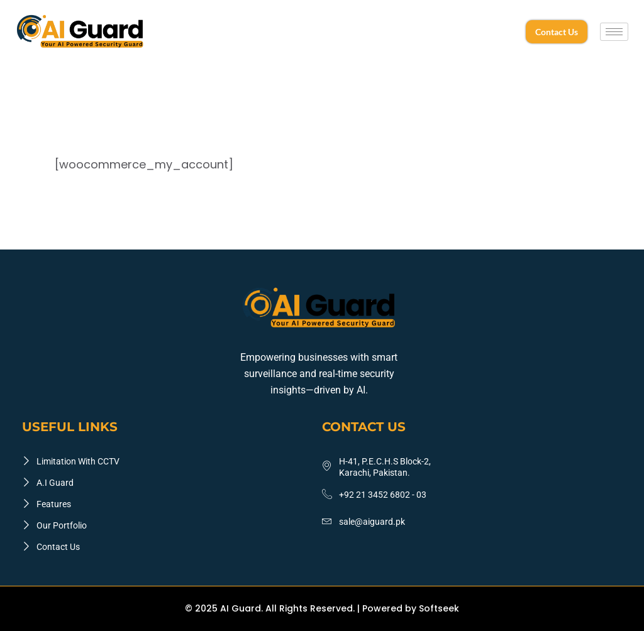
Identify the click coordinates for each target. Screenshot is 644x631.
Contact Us (556, 31)
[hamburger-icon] (614, 32)
